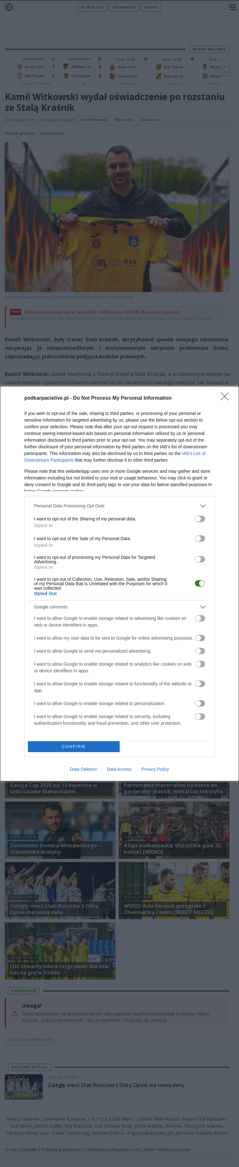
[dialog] (119, 583)
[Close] (227, 398)
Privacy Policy (155, 769)
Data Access (119, 769)
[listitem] (119, 506)
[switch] (200, 519)
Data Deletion (83, 769)
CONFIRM (74, 746)
